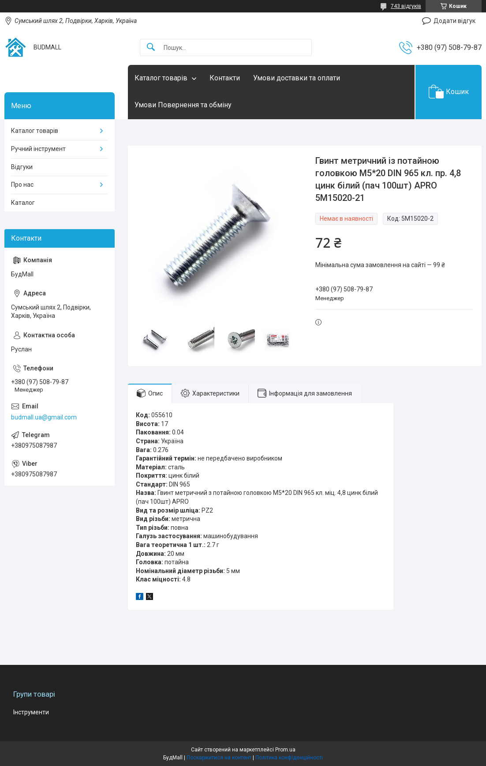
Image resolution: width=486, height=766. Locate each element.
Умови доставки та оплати (296, 78)
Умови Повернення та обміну (183, 105)
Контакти (224, 78)
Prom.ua (285, 750)
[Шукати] (151, 47)
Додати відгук (454, 20)
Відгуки (22, 166)
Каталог (23, 202)
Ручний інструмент (38, 148)
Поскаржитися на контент (219, 758)
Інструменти (31, 712)
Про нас (22, 184)
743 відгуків (406, 6)
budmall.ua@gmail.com (44, 417)
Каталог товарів (161, 78)
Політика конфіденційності (289, 758)
